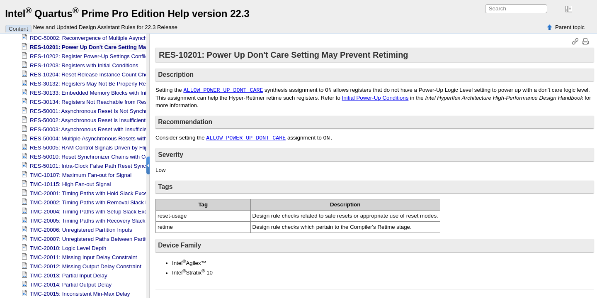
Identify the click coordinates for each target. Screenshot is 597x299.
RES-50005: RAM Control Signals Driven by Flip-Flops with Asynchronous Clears (129, 146)
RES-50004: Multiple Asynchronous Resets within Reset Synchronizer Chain (123, 137)
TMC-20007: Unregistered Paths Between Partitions (93, 238)
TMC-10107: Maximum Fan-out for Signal (80, 174)
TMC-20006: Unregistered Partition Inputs (81, 228)
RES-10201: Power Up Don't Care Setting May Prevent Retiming (113, 46)
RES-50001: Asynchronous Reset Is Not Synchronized (96, 110)
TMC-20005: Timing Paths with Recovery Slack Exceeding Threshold (114, 219)
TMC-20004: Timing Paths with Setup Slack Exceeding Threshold (110, 210)
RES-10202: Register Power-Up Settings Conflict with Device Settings (115, 55)
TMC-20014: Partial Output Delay (71, 283)
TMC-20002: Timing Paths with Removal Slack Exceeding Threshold (113, 201)
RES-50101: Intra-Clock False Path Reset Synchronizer (98, 165)
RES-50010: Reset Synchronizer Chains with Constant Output (106, 155)
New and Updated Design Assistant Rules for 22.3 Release (105, 27)
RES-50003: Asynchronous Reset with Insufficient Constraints (105, 128)
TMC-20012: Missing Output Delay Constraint (85, 265)
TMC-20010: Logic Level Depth (68, 247)
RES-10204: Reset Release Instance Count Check (92, 73)
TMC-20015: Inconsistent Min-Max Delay (80, 292)
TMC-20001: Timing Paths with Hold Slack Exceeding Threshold (108, 192)
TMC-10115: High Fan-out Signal (70, 183)
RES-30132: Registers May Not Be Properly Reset (91, 82)
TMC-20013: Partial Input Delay (68, 274)
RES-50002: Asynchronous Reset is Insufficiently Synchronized (107, 119)
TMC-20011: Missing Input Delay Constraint (83, 256)
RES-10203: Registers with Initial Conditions (84, 64)
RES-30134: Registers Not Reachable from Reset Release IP (105, 101)
